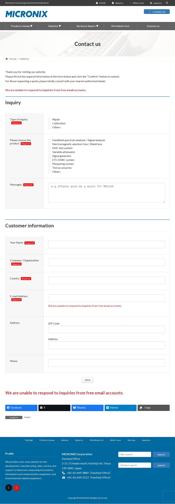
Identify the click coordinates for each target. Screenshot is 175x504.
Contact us (156, 11)
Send (88, 383)
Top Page (29, 443)
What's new (136, 3)
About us (117, 3)
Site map (131, 443)
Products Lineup (46, 443)
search (161, 457)
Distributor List (96, 443)
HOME (101, 3)
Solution (65, 443)
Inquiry (27, 420)
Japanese (156, 3)
